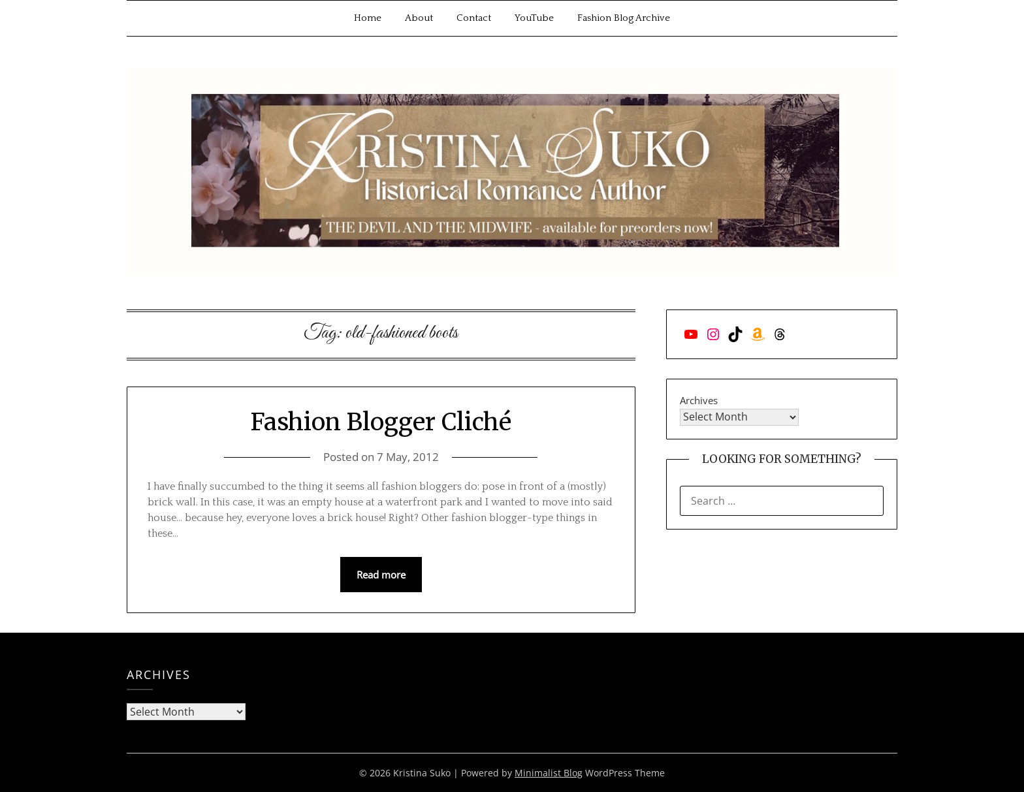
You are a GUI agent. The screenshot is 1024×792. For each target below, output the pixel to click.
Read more (381, 574)
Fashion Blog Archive (623, 18)
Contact (473, 18)
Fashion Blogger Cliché (381, 422)
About (419, 18)
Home (367, 18)
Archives (699, 400)
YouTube (534, 18)
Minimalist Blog (549, 773)
